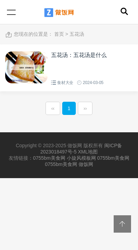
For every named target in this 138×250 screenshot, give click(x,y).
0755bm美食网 (49, 158)
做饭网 (86, 164)
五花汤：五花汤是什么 (79, 55)
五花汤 (77, 34)
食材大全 (65, 82)
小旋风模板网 (81, 158)
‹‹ (52, 108)
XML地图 (88, 152)
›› (85, 108)
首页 (59, 34)
